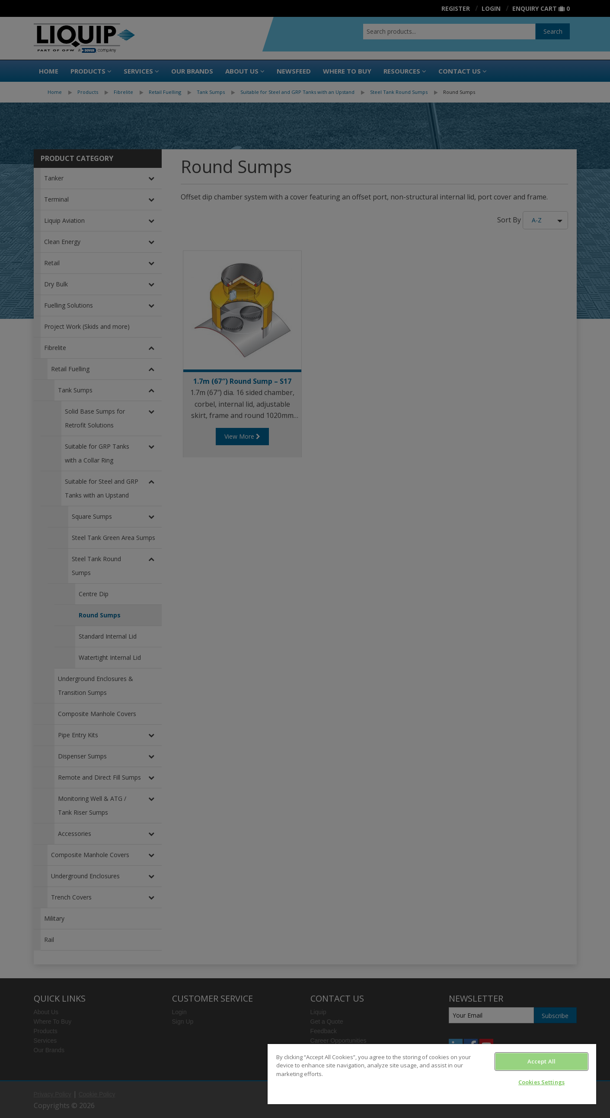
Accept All (541, 1061)
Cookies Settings (541, 1082)
